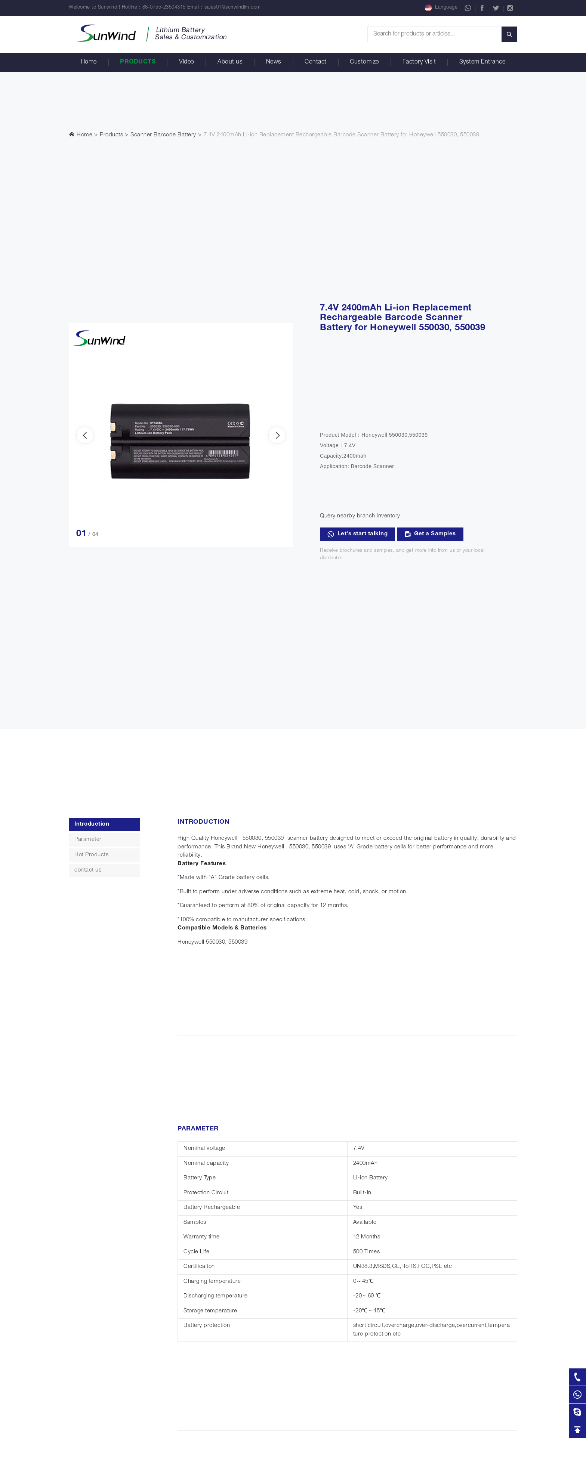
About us (230, 62)
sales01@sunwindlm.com (232, 7)
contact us (87, 870)
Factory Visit (419, 62)
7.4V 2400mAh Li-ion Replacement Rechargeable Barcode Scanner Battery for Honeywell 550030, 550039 (341, 135)
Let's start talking (357, 534)
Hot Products (91, 855)
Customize (364, 62)
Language (441, 8)
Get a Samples (430, 534)
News (273, 62)
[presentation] (84, 435)
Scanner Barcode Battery (163, 135)
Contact (316, 62)
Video (186, 62)
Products (137, 62)
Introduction (91, 824)
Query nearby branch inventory (360, 516)
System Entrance (482, 62)
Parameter (88, 839)
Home (89, 62)
